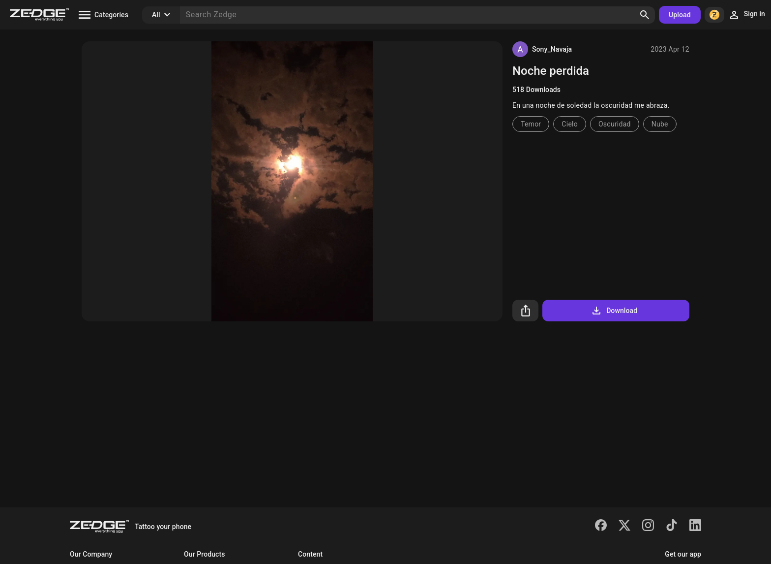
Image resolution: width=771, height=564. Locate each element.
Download (614, 310)
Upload (680, 15)
